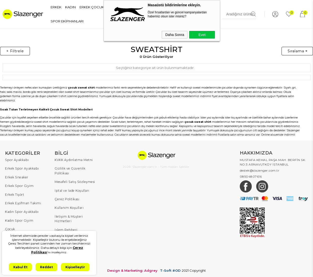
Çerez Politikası (67, 199)
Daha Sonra (174, 35)
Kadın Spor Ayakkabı (21, 211)
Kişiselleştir (75, 267)
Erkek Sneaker (16, 177)
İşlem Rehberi (65, 229)
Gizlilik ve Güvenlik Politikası (70, 171)
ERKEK (56, 7)
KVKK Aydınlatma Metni (74, 160)
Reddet (46, 267)
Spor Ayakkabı (16, 160)
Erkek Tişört (14, 194)
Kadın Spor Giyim (19, 220)
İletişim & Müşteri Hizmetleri (68, 218)
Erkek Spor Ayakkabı (21, 168)
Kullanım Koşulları (69, 207)
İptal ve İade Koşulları (72, 190)
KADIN (70, 7)
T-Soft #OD (170, 269)
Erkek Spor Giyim (19, 185)
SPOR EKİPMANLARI (67, 21)
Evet (202, 35)
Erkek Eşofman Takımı (23, 203)
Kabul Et (20, 267)
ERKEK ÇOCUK (92, 7)
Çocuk (10, 228)
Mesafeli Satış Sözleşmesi (74, 181)
